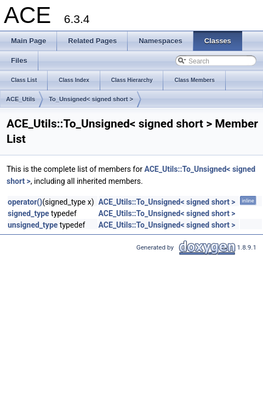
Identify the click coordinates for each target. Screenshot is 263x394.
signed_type (28, 213)
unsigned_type (33, 225)
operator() (25, 202)
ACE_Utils (20, 99)
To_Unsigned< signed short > (91, 99)
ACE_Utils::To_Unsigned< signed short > (167, 202)
